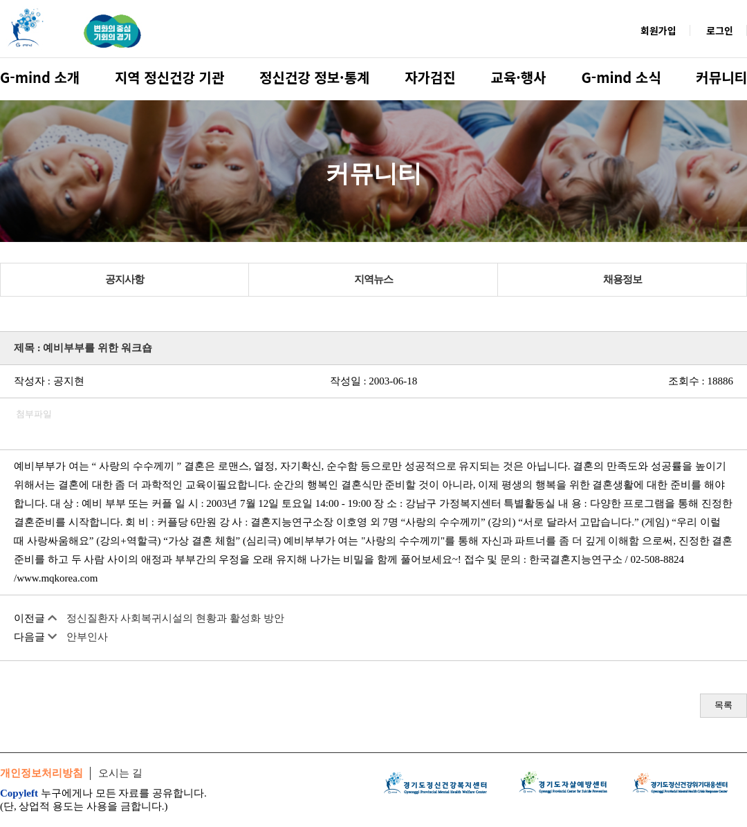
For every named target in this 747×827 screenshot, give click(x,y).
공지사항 (124, 279)
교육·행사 (518, 77)
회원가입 (658, 30)
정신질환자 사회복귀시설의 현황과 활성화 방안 (175, 618)
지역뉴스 (373, 279)
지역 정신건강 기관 (169, 77)
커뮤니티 (721, 77)
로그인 (719, 30)
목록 (723, 705)
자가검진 (430, 77)
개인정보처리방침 (41, 773)
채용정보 (622, 279)
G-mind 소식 (621, 77)
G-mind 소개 (40, 77)
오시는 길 (120, 773)
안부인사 (87, 636)
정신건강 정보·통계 (314, 77)
